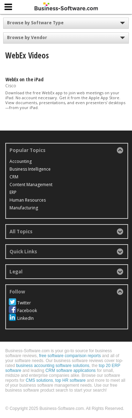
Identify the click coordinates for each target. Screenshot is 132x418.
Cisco (10, 86)
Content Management (31, 185)
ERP (13, 192)
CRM (14, 177)
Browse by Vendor (27, 37)
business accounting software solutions (52, 365)
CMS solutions (39, 380)
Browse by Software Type (35, 23)
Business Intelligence (30, 169)
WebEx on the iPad (24, 79)
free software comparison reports (70, 355)
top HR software (70, 380)
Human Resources (28, 200)
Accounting (21, 161)
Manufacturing (24, 208)
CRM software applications (70, 370)
